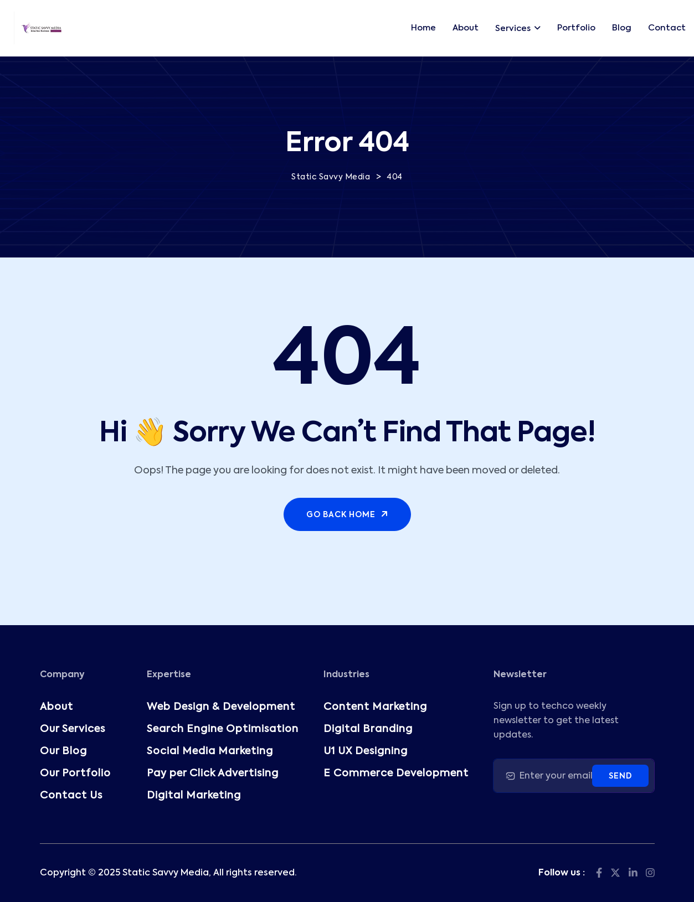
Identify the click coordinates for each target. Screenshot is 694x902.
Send (620, 776)
